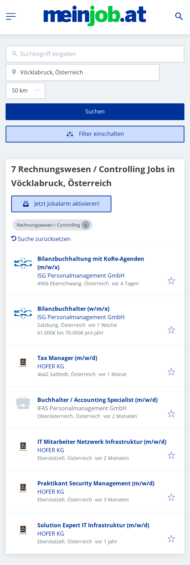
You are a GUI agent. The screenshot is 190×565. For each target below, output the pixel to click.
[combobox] (95, 54)
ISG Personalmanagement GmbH (81, 275)
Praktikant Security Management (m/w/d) (95, 483)
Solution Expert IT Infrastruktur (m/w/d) (93, 525)
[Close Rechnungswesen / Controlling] (85, 225)
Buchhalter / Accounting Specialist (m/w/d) (97, 400)
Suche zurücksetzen (41, 239)
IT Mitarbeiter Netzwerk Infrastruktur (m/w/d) (101, 442)
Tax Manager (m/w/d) (67, 358)
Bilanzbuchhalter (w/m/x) (73, 309)
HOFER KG (50, 366)
